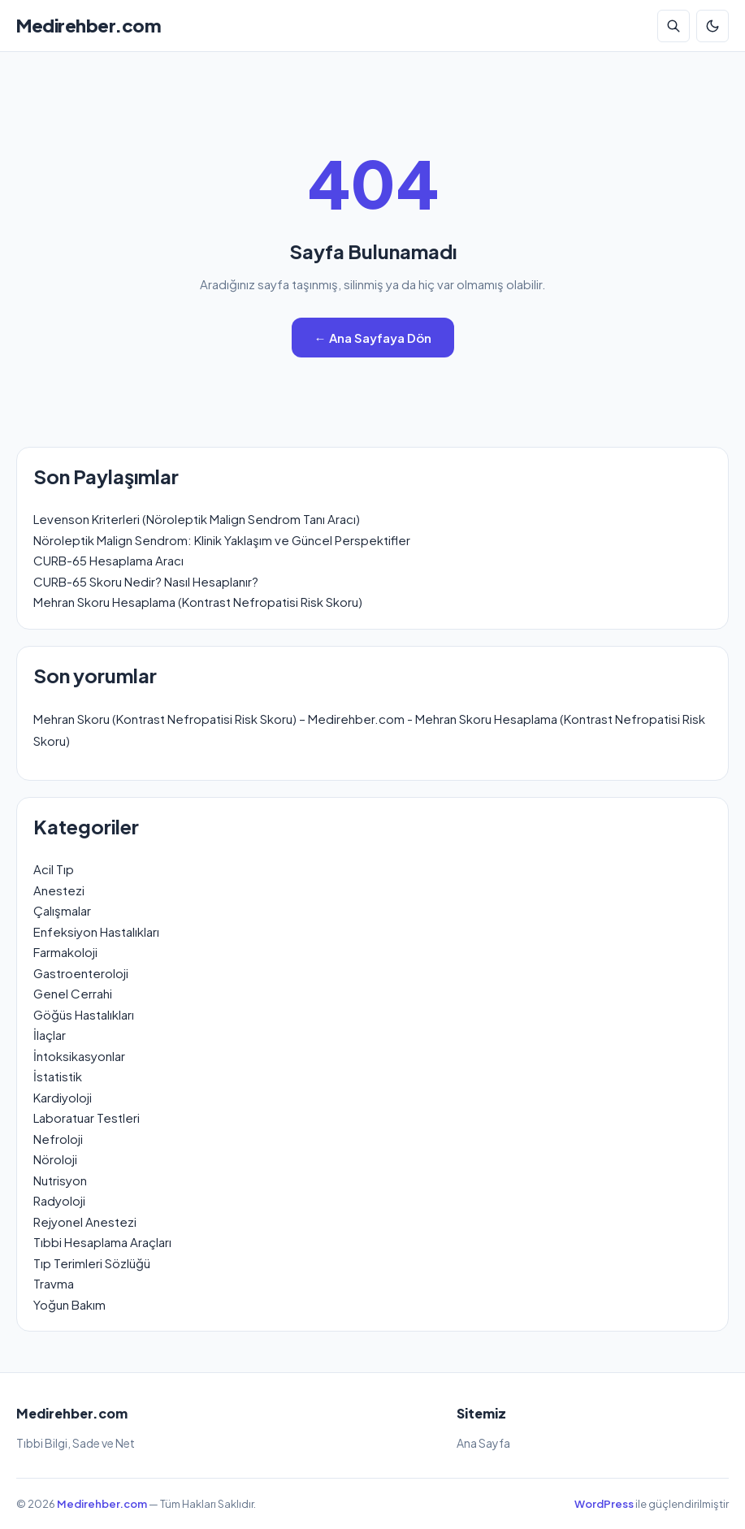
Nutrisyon (60, 1180)
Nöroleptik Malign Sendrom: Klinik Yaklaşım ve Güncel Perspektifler (221, 540)
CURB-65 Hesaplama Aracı (108, 560)
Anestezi (58, 890)
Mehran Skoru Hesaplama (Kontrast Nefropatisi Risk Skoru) (197, 601)
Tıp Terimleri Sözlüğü (91, 1263)
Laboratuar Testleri (86, 1117)
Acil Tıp (53, 869)
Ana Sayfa (483, 1443)
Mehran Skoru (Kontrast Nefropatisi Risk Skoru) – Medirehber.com (219, 718)
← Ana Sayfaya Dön (372, 337)
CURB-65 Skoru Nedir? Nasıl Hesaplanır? (145, 581)
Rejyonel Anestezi (84, 1221)
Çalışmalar (62, 910)
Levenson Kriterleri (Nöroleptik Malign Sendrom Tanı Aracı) (196, 518)
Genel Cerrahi (72, 993)
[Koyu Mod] (712, 26)
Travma (53, 1283)
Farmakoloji (65, 951)
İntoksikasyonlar (79, 1055)
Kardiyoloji (62, 1097)
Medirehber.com (88, 25)
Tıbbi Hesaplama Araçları (102, 1242)
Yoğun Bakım (69, 1304)
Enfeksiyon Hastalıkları (96, 931)
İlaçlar (49, 1034)
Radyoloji (59, 1200)
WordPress (604, 1503)
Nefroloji (58, 1138)
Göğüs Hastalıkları (83, 1014)
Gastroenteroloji (80, 973)
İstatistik (57, 1076)
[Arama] (673, 26)
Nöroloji (55, 1159)
